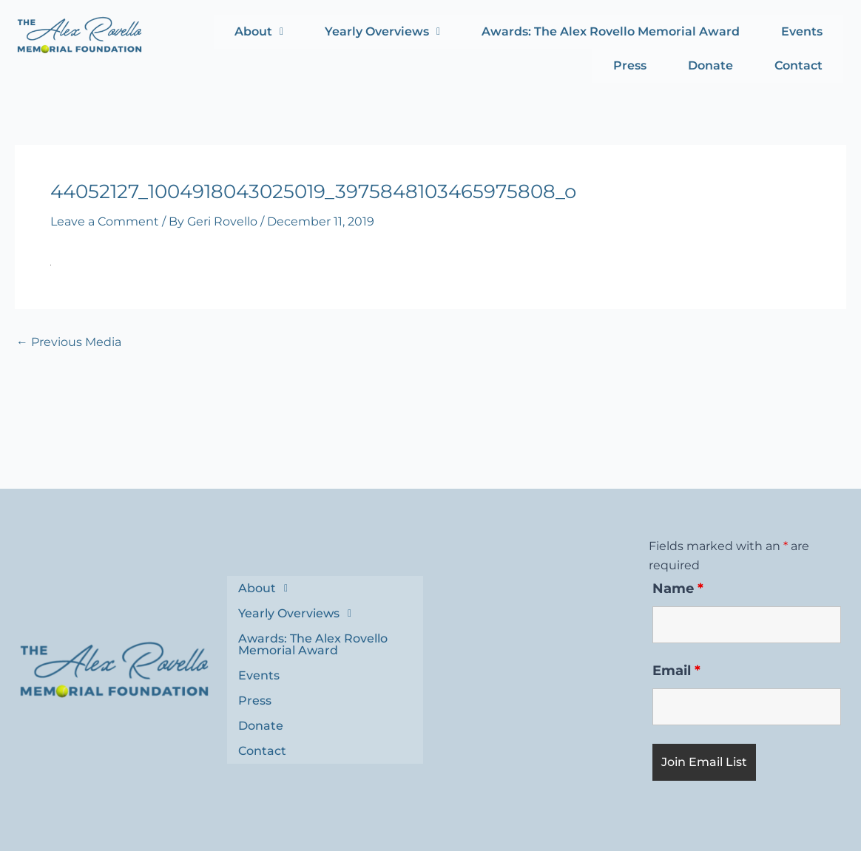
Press (629, 65)
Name (677, 588)
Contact (798, 65)
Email (676, 670)
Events (802, 31)
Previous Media (68, 342)
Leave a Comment (104, 221)
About (258, 31)
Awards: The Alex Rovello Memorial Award (611, 31)
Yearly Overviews (382, 31)
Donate (710, 65)
